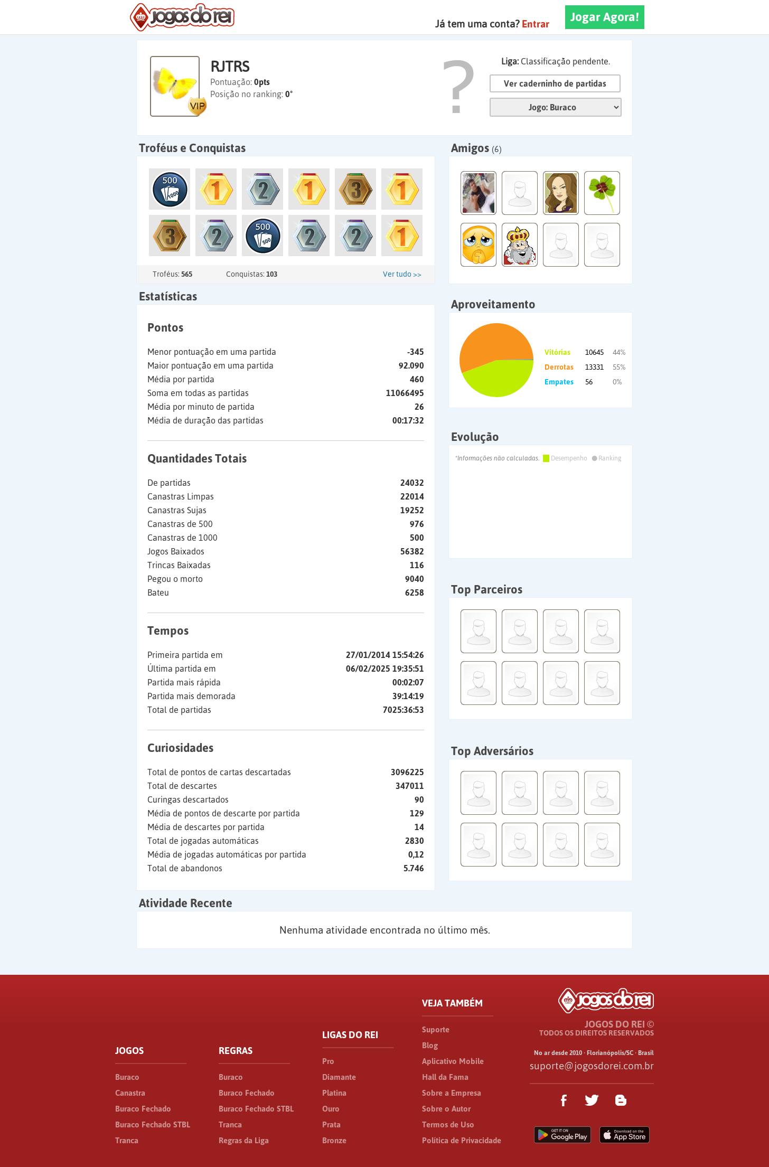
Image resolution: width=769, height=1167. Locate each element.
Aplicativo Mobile (453, 1061)
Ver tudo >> (402, 274)
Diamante (339, 1076)
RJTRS (229, 66)
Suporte (435, 1029)
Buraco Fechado (143, 1108)
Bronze (334, 1140)
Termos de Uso (448, 1124)
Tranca (126, 1140)
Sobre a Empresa (451, 1092)
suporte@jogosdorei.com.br (592, 1065)
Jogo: (556, 107)
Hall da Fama (445, 1076)
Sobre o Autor (446, 1108)
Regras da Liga (244, 1140)
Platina (334, 1092)
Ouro (331, 1108)
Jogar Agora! (604, 17)
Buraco (127, 1076)
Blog (430, 1045)
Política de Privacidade (461, 1140)
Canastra (130, 1092)
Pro (328, 1061)
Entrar (535, 24)
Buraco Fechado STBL (152, 1124)
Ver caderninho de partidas (555, 83)
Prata (331, 1124)
